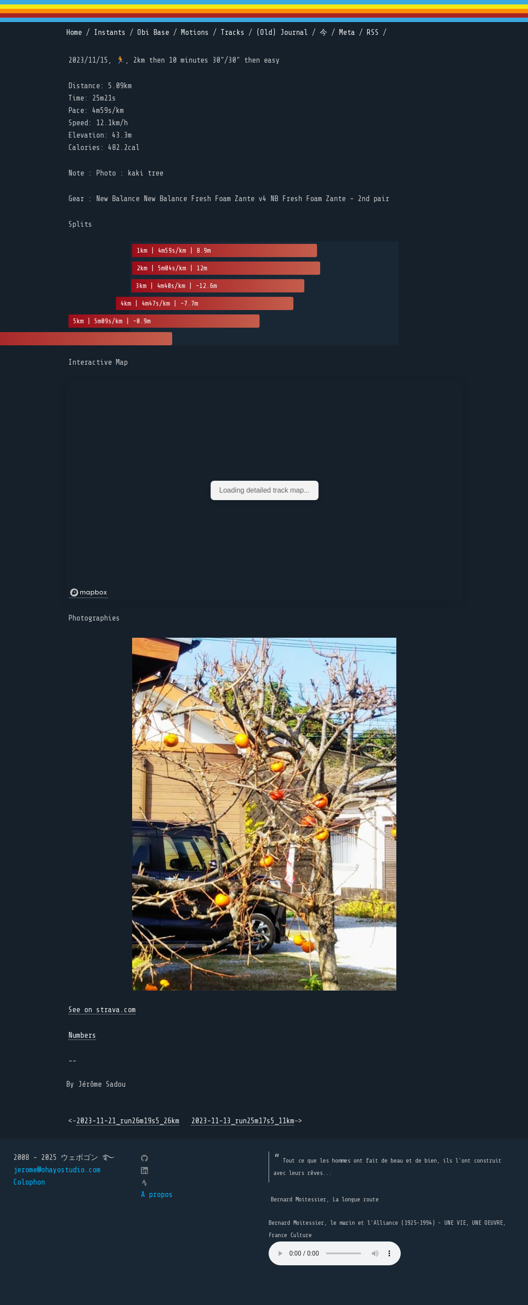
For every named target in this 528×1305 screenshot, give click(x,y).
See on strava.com (102, 1010)
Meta (347, 32)
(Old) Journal (282, 32)
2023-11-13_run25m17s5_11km (242, 1121)
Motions (195, 32)
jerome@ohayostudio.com (56, 1170)
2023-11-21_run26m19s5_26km (127, 1121)
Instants (110, 32)
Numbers (82, 1035)
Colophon (29, 1182)
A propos (157, 1194)
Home (74, 32)
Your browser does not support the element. (335, 1253)
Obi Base (153, 32)
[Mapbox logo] (88, 592)
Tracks (232, 32)
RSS (373, 32)
